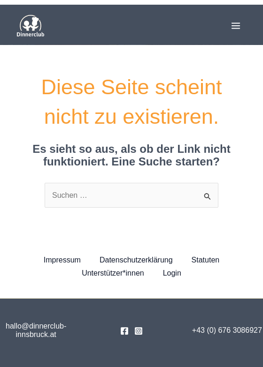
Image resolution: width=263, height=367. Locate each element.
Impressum (62, 260)
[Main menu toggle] (236, 26)
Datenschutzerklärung (136, 260)
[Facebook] (124, 331)
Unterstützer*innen (113, 273)
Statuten (206, 260)
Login (172, 273)
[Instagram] (138, 331)
